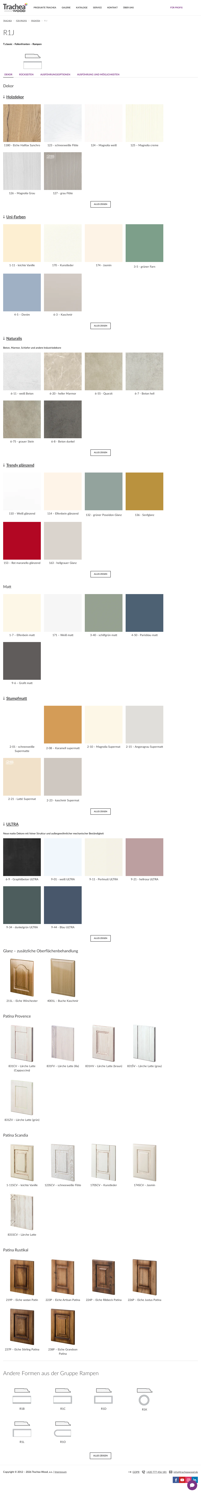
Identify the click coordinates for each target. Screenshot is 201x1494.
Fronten (35, 21)
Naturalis (14, 339)
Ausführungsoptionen (56, 74)
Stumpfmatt (16, 699)
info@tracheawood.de (186, 1472)
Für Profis (21, 21)
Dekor (8, 74)
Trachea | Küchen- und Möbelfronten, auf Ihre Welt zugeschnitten (15, 7)
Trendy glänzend (20, 465)
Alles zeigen (100, 204)
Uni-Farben (16, 217)
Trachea (7, 21)
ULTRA (12, 824)
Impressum (61, 1472)
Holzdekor (15, 97)
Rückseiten (26, 74)
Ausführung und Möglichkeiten (99, 74)
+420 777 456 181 (156, 1472)
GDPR (136, 1472)
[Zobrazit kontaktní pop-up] (192, 1485)
